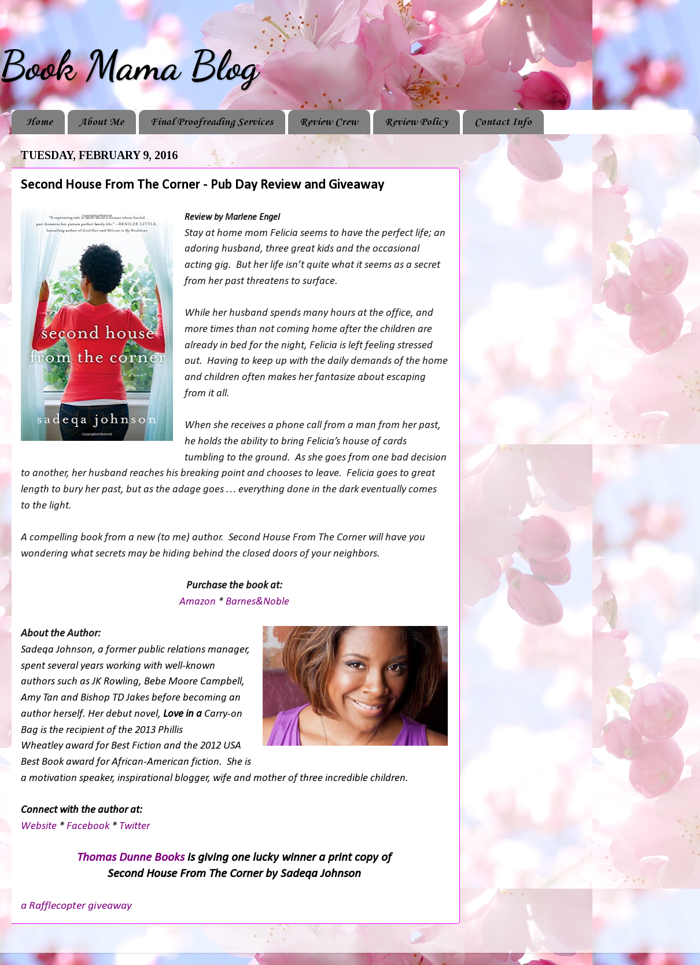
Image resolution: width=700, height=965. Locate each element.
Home (39, 122)
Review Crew (329, 122)
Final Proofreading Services (211, 122)
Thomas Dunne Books (131, 858)
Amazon (198, 601)
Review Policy (416, 122)
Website (40, 826)
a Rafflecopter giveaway (76, 906)
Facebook (89, 826)
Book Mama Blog (129, 66)
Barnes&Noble (257, 601)
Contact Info (503, 122)
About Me (101, 122)
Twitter (134, 826)
